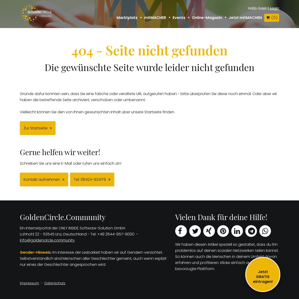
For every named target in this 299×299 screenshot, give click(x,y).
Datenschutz (54, 283)
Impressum (29, 283)
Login (274, 8)
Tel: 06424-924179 (90, 179)
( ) (271, 17)
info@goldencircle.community (47, 240)
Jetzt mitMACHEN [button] (245, 18)
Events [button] (179, 18)
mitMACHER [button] (155, 18)
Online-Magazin (207, 18)
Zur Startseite (35, 128)
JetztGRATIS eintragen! (263, 276)
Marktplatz (127, 18)
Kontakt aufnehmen (42, 179)
